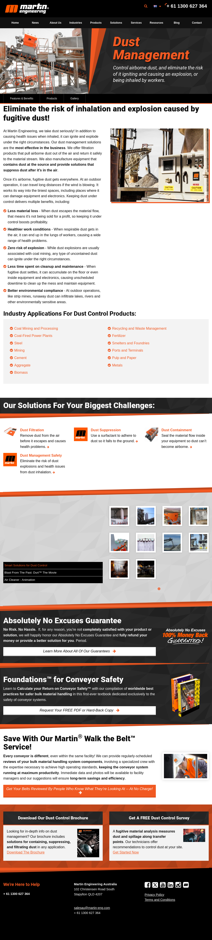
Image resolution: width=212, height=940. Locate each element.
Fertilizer (119, 336)
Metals (117, 365)
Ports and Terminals (127, 350)
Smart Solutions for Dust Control (25, 565)
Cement (20, 358)
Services (136, 22)
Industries (75, 22)
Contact (197, 22)
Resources (156, 22)
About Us (55, 22)
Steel (18, 343)
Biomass (21, 372)
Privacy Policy (154, 894)
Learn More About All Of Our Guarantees (77, 651)
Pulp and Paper (124, 358)
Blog (177, 22)
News (35, 22)
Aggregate (22, 365)
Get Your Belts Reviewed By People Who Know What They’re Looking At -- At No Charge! (79, 789)
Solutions (116, 22)
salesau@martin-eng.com (92, 908)
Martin (27, 9)
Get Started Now (126, 852)
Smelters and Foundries (130, 343)
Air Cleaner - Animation (19, 579)
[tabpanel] (159, 545)
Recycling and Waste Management (139, 328)
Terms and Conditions (160, 899)
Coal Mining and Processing (36, 328)
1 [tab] (159, 589)
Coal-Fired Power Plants (33, 336)
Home (15, 22)
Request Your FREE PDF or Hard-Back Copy (77, 710)
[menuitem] (27, 9)
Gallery (74, 98)
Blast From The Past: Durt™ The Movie (30, 572)
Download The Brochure (26, 852)
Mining (19, 350)
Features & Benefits (21, 98)
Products (96, 22)
